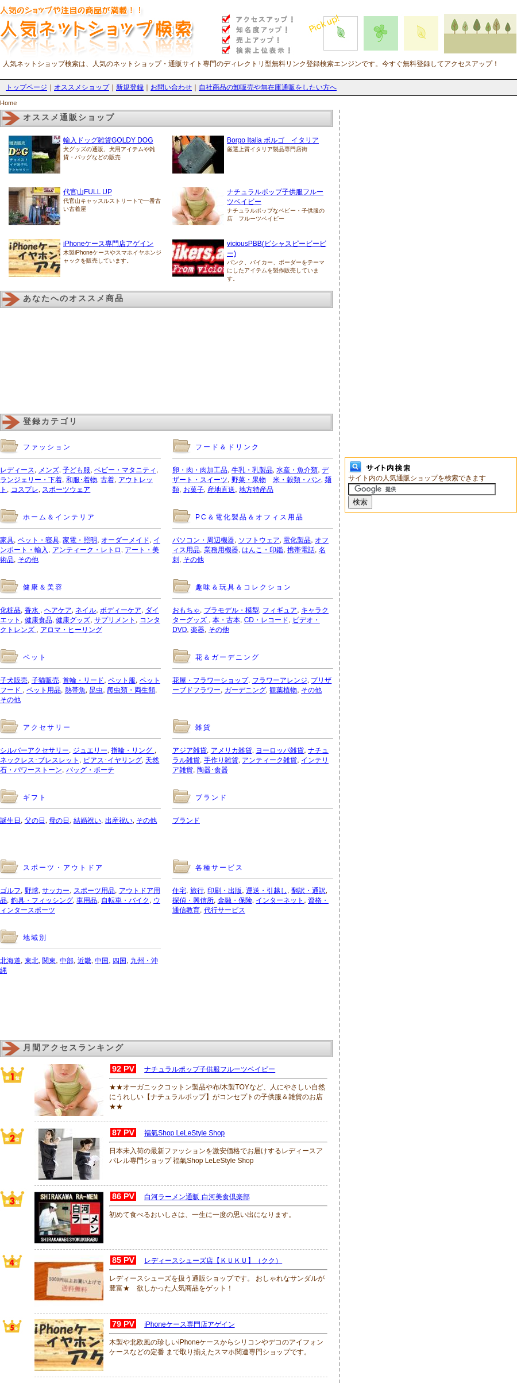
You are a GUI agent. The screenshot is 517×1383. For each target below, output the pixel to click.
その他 (28, 560)
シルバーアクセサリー (34, 750)
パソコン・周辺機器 (203, 540)
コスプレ (24, 490)
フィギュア (280, 610)
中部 (67, 961)
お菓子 (193, 490)
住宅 (179, 891)
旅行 (197, 891)
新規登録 (130, 87)
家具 (7, 540)
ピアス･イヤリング (112, 760)
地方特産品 (256, 490)
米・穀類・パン (297, 480)
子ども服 (76, 470)
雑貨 (203, 727)
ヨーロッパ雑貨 (280, 750)
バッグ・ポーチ (90, 770)
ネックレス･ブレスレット (39, 760)
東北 (31, 961)
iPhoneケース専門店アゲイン (108, 244)
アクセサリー (47, 727)
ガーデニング (245, 690)
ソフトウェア (259, 540)
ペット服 (122, 680)
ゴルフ (10, 891)
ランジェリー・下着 (31, 480)
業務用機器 (221, 550)
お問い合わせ (171, 87)
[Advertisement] (134, 1016)
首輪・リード (83, 680)
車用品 (86, 900)
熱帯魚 (75, 690)
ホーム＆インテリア (59, 517)
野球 (31, 891)
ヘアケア (58, 610)
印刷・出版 (224, 891)
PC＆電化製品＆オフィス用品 (249, 517)
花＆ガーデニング (227, 657)
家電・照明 (80, 540)
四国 (119, 961)
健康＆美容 (43, 587)
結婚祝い (87, 820)
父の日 (35, 820)
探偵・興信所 (193, 900)
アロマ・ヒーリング (71, 630)
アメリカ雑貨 (231, 750)
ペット (35, 657)
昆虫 (96, 690)
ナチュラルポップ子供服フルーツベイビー (209, 1069)
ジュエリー (90, 750)
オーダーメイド (125, 540)
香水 (32, 610)
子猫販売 (45, 680)
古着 (107, 480)
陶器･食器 (212, 770)
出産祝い (119, 820)
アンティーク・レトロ (86, 550)
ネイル (85, 610)
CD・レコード (266, 620)
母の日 (59, 820)
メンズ (48, 470)
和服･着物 (81, 480)
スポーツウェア (66, 490)
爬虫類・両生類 (131, 690)
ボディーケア (120, 610)
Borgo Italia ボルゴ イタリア (273, 140)
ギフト (35, 797)
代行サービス (224, 910)
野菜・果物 (249, 480)
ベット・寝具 (38, 540)
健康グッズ (73, 620)
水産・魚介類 (297, 470)
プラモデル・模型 (231, 610)
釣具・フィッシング (42, 900)
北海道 (10, 961)
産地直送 (221, 490)
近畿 (84, 961)
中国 (102, 961)
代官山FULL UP (87, 192)
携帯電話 (301, 550)
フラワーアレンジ (279, 680)
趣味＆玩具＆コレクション (243, 587)
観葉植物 (283, 690)
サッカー (56, 891)
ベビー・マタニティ (125, 470)
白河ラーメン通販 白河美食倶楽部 (196, 1197)
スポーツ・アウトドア (63, 868)
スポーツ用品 (94, 891)
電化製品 (297, 540)
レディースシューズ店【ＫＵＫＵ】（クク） (213, 1261)
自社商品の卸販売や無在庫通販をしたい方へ (268, 87)
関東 (49, 961)
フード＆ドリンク (227, 447)
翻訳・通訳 (308, 891)
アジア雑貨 (189, 750)
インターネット (280, 900)
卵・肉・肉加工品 (199, 470)
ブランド (211, 797)
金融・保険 (235, 900)
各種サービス (219, 868)
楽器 (198, 630)
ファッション (47, 447)
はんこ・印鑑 (262, 550)
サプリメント (115, 620)
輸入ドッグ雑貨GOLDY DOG (108, 140)
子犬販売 (14, 680)
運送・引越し (266, 891)
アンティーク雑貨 (269, 760)
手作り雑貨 (221, 760)
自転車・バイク (125, 900)
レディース (17, 470)
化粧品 (10, 610)
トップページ (26, 87)
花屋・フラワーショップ (210, 680)
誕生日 (10, 820)
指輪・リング (132, 750)
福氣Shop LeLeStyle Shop (184, 1133)
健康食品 (38, 620)
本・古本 (226, 620)
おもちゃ (186, 610)
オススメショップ (81, 87)
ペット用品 (43, 690)
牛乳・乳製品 (252, 470)
